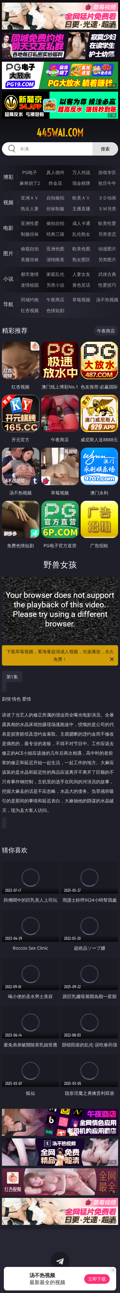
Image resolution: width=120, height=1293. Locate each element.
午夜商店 (55, 300)
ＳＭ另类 (107, 209)
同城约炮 (30, 300)
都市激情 (30, 274)
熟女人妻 (30, 209)
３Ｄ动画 (107, 198)
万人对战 (81, 172)
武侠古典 (107, 274)
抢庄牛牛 (107, 183)
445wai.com (60, 132)
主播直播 (81, 209)
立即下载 (97, 1279)
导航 (8, 304)
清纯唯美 (55, 259)
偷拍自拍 (55, 223)
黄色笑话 (81, 285)
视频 (8, 202)
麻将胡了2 (30, 183)
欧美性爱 (107, 223)
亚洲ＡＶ (30, 198)
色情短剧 (55, 310)
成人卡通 (81, 223)
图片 (8, 253)
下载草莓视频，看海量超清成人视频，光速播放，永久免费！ (60, 655)
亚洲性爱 (30, 223)
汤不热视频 (107, 300)
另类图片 (107, 259)
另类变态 (107, 234)
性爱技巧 (107, 285)
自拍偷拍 (55, 198)
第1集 (12, 677)
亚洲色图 (55, 249)
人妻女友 (81, 274)
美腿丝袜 (30, 259)
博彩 (8, 176)
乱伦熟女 (81, 234)
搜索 (105, 149)
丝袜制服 (55, 209)
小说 (8, 278)
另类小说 (55, 285)
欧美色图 (81, 249)
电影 (8, 227)
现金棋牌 (81, 183)
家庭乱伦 (55, 274)
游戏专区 (107, 172)
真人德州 (55, 172)
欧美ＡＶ (81, 198)
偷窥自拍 (30, 249)
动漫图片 (107, 249)
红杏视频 (30, 310)
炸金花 (55, 183)
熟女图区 (81, 259)
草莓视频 (81, 300)
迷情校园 (30, 285)
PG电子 (29, 172)
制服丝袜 (30, 234)
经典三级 (55, 234)
